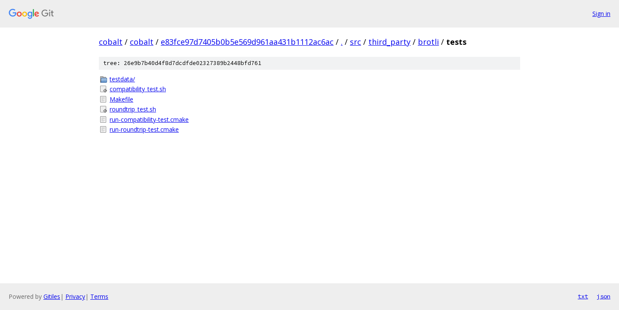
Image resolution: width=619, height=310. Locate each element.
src (355, 42)
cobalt (111, 42)
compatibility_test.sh (138, 89)
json (603, 296)
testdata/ (122, 79)
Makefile (121, 99)
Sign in (601, 13)
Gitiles (51, 296)
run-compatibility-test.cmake (149, 119)
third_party (389, 42)
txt (583, 296)
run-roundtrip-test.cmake (144, 129)
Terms (99, 296)
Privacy (75, 296)
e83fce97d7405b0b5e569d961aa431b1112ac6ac (247, 42)
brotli (428, 42)
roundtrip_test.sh (133, 109)
